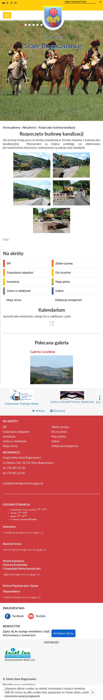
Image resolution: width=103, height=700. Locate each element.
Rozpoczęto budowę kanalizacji (57, 127)
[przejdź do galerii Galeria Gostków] (51, 369)
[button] (3, 3)
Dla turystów (63, 272)
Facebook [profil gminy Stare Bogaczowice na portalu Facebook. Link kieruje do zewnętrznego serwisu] (14, 616)
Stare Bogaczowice (53, 46)
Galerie (59, 290)
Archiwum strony (63, 633)
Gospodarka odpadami (20, 272)
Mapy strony (13, 300)
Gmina (53, 36)
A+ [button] (15, 2)
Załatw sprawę (64, 263)
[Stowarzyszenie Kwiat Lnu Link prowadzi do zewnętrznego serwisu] (17, 652)
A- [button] (7, 2)
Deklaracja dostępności (68, 300)
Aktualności (29, 127)
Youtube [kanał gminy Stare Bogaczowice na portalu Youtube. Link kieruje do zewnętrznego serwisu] (36, 616)
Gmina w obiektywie (19, 290)
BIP (9, 263)
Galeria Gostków (42, 352)
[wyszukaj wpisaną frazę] (100, 1)
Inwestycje (13, 281)
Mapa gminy (62, 281)
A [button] (12, 2)
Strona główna (11, 127)
